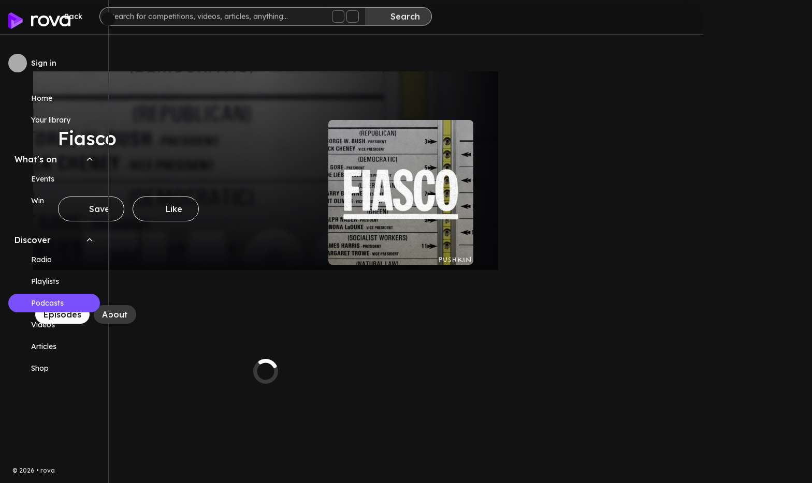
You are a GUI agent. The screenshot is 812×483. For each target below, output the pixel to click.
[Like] (274, 209)
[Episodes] (171, 314)
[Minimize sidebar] (108, 19)
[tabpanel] (374, 371)
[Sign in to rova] (54, 63)
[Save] (200, 209)
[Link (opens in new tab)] (54, 368)
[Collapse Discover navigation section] (89, 240)
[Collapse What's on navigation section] (89, 159)
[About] (223, 314)
